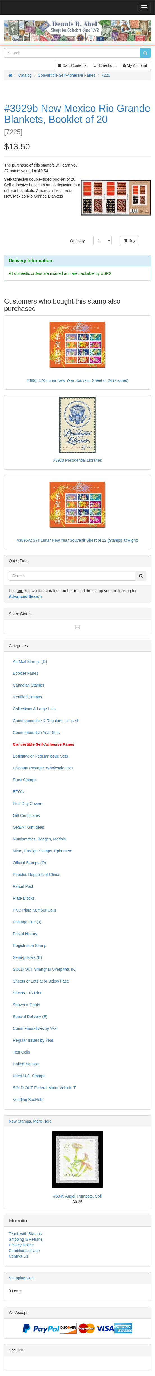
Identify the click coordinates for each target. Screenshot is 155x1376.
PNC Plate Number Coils (34, 910)
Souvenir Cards (26, 1005)
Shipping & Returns (26, 1239)
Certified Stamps (27, 697)
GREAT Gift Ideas (28, 827)
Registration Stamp (29, 945)
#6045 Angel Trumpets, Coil (77, 1196)
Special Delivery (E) (30, 1016)
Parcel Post (23, 886)
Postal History (25, 934)
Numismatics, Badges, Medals (39, 839)
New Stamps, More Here (30, 1121)
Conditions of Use (24, 1250)
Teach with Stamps (25, 1233)
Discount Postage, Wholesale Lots (43, 768)
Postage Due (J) (27, 922)
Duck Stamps (24, 780)
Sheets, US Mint (27, 993)
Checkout (105, 65)
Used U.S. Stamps (29, 1076)
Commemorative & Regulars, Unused (45, 720)
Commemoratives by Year (35, 1028)
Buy (129, 240)
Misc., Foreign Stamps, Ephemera (42, 851)
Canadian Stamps (28, 685)
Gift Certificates (26, 815)
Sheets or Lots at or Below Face (41, 981)
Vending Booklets (28, 1099)
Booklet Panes (25, 673)
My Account (135, 65)
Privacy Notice (21, 1245)
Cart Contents (72, 65)
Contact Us (18, 1256)
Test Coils (21, 1052)
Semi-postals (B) (27, 957)
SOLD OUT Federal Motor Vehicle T (44, 1087)
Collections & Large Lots (34, 709)
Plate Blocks (24, 898)
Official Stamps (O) (29, 862)
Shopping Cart (21, 1278)
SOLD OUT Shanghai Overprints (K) (44, 969)
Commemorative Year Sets (36, 732)
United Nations (26, 1064)
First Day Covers (27, 803)
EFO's (18, 791)
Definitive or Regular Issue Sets (40, 756)
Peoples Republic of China (36, 874)
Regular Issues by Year (33, 1040)
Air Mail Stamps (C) (30, 661)
